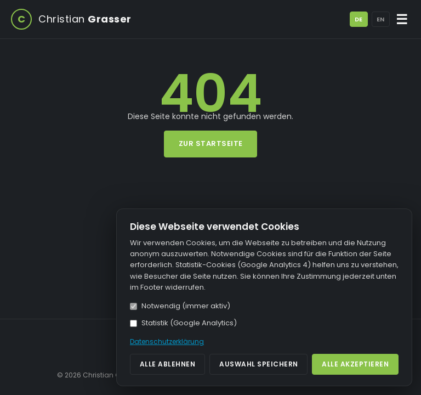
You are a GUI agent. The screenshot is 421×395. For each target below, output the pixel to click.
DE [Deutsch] (358, 19)
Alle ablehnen (168, 364)
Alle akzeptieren (355, 364)
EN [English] (380, 19)
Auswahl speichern (258, 364)
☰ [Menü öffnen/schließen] (402, 19)
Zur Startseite (211, 143)
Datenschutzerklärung (167, 341)
